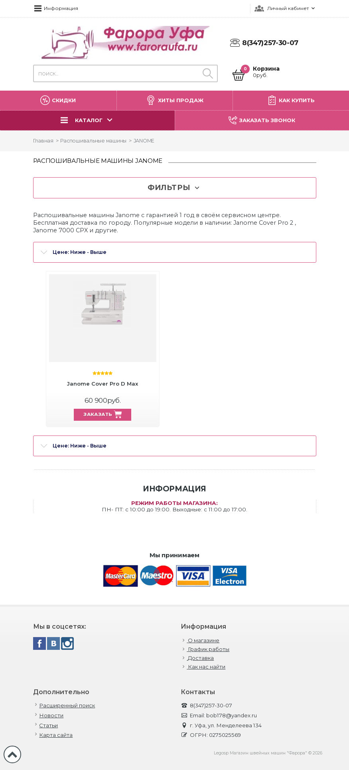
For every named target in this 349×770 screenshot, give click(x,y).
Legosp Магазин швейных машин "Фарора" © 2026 (268, 753)
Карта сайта (56, 735)
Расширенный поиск (67, 706)
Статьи (48, 725)
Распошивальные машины (93, 141)
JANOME (144, 141)
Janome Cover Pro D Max (102, 384)
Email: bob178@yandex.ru (219, 716)
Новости (51, 716)
